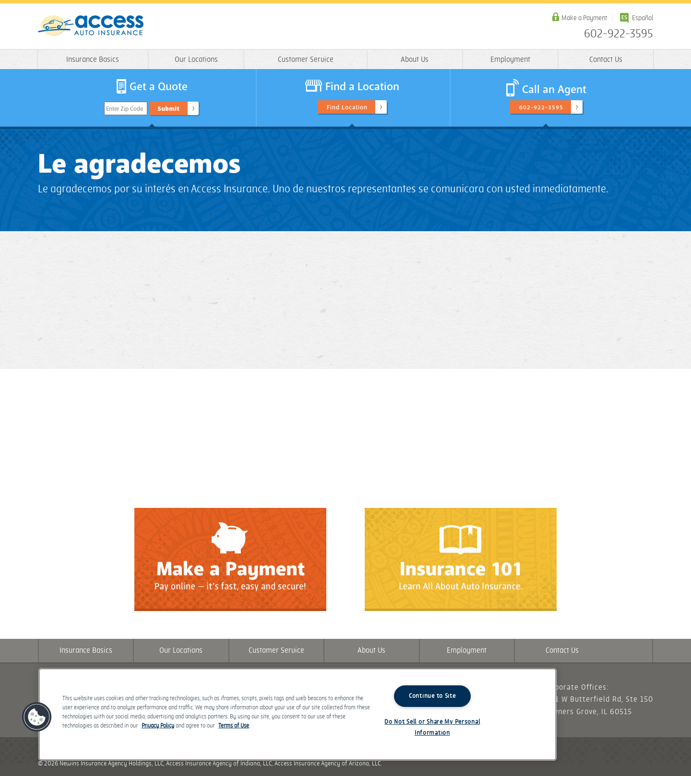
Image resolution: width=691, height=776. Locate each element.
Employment (510, 60)
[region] (297, 714)
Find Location (347, 107)
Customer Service (306, 60)
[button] (37, 717)
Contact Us (605, 60)
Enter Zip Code (124, 109)
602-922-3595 (618, 34)
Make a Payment (584, 18)
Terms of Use (233, 726)
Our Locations (196, 60)
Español (642, 18)
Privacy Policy (158, 726)
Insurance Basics (92, 60)
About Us (415, 60)
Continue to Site (432, 696)
